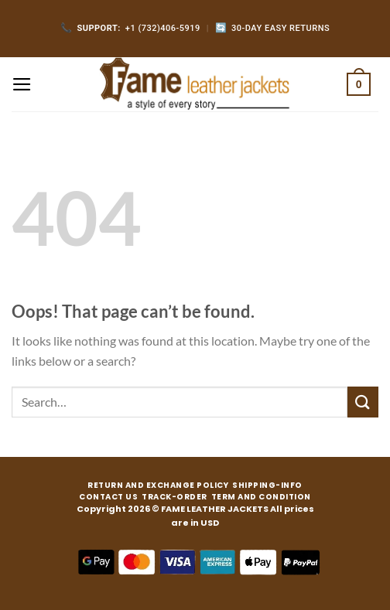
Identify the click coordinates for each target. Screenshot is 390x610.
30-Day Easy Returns (272, 28)
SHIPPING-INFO (267, 485)
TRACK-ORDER (174, 497)
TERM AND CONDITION (261, 497)
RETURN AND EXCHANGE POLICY (157, 485)
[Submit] (362, 402)
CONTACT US (108, 497)
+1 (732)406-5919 (130, 28)
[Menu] (22, 84)
